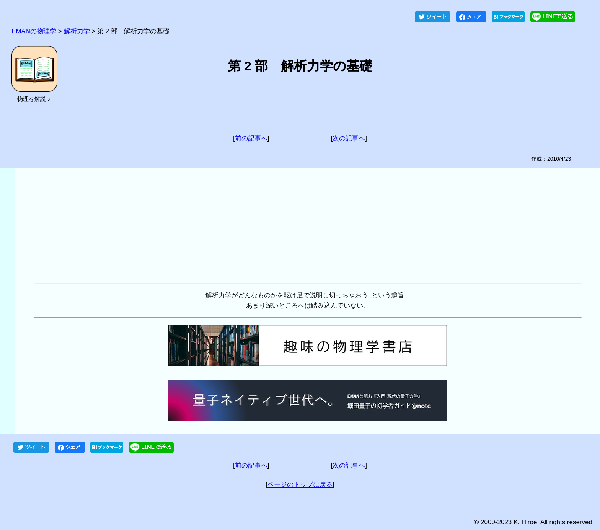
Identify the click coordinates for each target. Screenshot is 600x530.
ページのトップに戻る (300, 484)
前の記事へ (251, 138)
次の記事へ (349, 138)
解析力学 (77, 31)
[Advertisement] (263, 225)
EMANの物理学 (33, 31)
